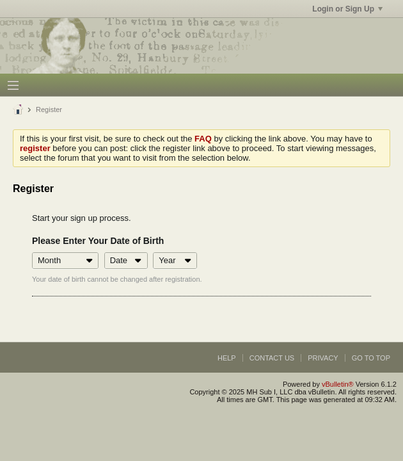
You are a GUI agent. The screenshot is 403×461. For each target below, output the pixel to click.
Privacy (323, 358)
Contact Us (272, 358)
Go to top (371, 358)
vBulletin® (338, 384)
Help (226, 358)
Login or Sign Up (347, 8)
